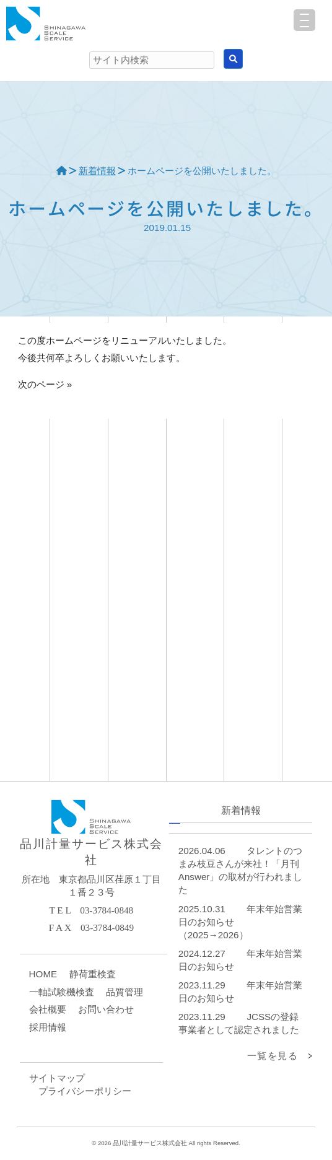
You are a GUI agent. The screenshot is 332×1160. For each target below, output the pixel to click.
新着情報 (97, 170)
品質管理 (124, 992)
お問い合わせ (106, 1009)
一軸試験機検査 (61, 992)
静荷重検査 (92, 974)
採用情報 (47, 1027)
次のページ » (45, 384)
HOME (43, 974)
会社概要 (47, 1009)
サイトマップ (57, 1078)
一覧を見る (273, 1055)
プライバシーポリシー (84, 1091)
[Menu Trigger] (304, 20)
